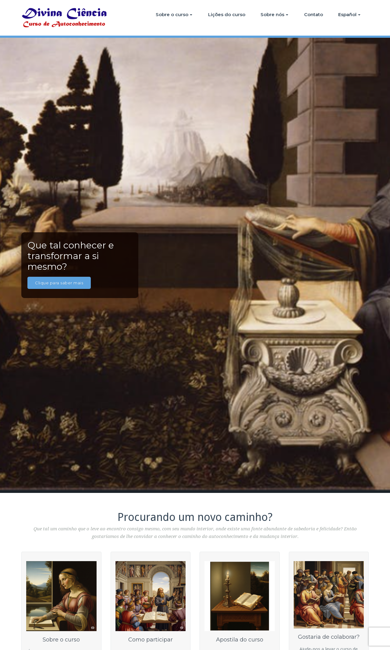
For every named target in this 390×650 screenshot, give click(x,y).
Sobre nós (274, 14)
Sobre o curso (174, 14)
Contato (313, 14)
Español (349, 14)
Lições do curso (226, 14)
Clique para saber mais (59, 282)
